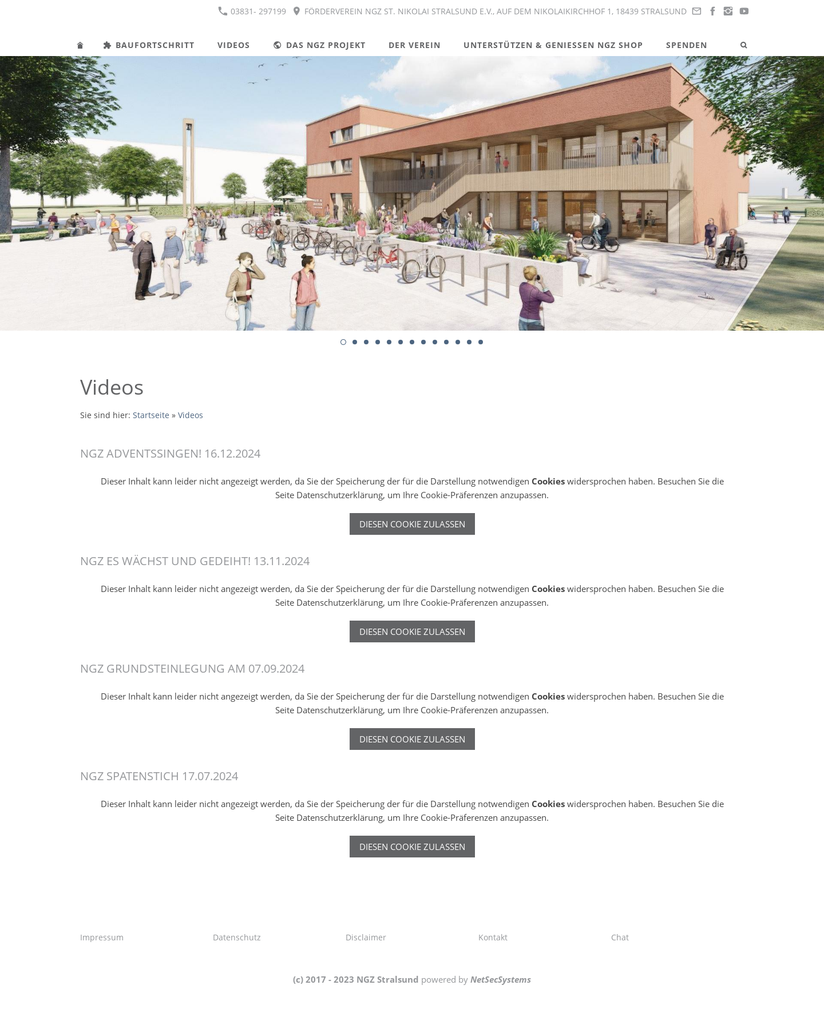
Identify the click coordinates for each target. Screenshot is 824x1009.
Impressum (102, 937)
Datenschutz (237, 937)
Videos (190, 415)
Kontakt (493, 937)
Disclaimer (366, 937)
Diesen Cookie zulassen (412, 524)
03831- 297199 (252, 11)
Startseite (151, 415)
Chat (620, 937)
